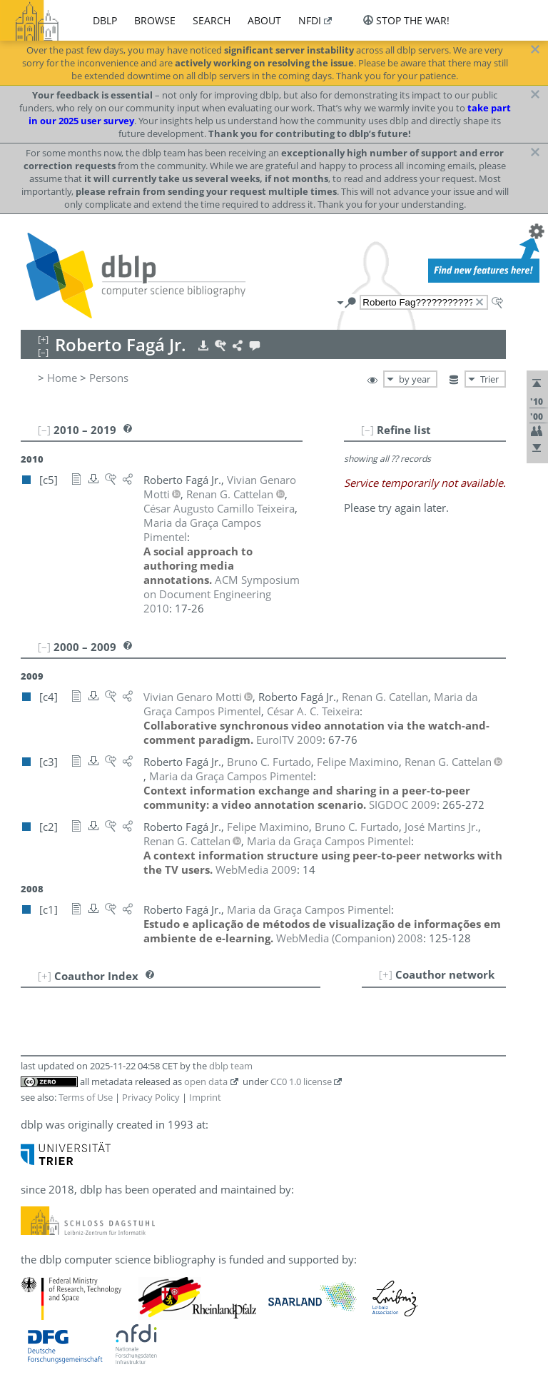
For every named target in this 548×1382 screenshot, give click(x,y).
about (264, 20)
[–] (367, 430)
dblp (105, 20)
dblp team (231, 1065)
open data (206, 1081)
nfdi (309, 20)
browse (155, 20)
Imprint (205, 1097)
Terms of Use (86, 1097)
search (211, 20)
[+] (385, 974)
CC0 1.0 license (301, 1081)
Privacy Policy (151, 1097)
